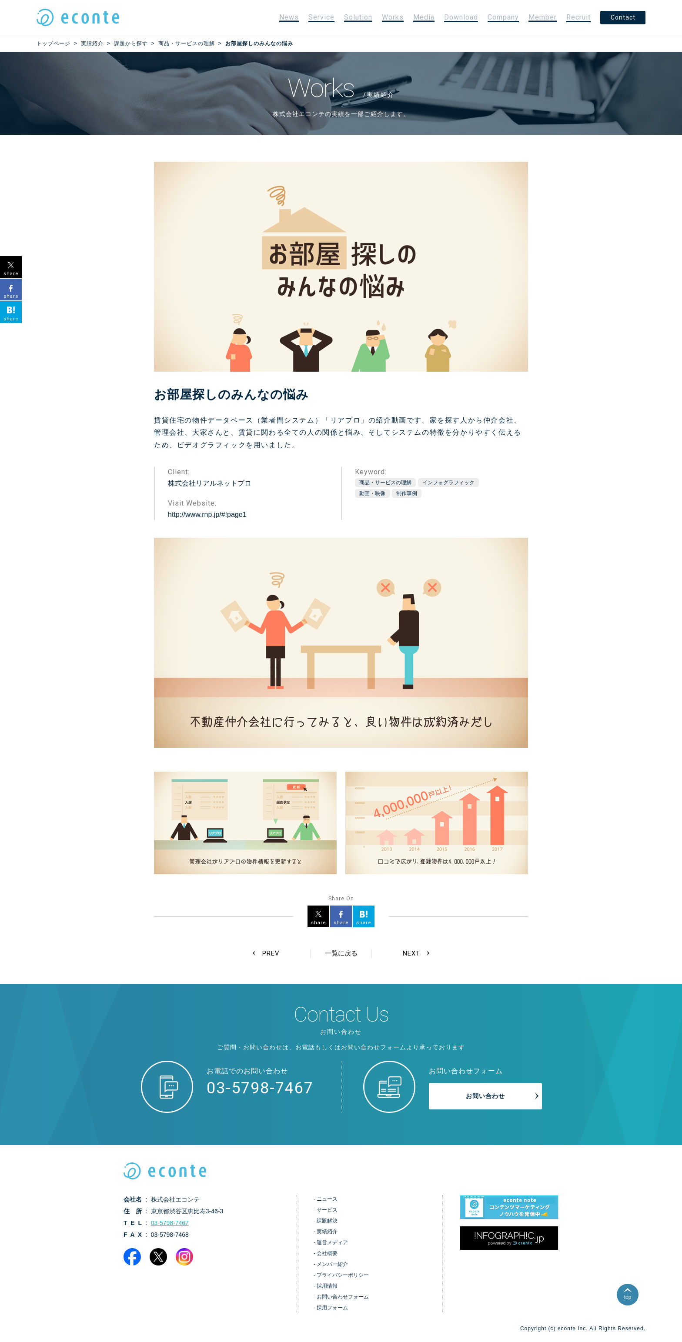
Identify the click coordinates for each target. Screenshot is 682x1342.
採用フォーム (332, 1308)
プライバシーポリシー (343, 1276)
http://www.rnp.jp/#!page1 (207, 514)
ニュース (327, 1200)
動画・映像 (372, 493)
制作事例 (406, 493)
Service (321, 17)
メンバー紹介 (332, 1265)
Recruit (578, 17)
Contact (623, 17)
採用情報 (327, 1287)
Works (393, 17)
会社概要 (327, 1254)
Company (503, 17)
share (318, 923)
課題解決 (327, 1222)
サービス (327, 1211)
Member (542, 17)
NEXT (410, 953)
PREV (271, 953)
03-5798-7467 (260, 1088)
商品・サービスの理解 (385, 483)
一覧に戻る (341, 953)
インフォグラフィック (448, 483)
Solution (358, 17)
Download (461, 17)
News (289, 17)
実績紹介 (327, 1232)
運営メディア (332, 1243)
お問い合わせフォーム (343, 1298)
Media (424, 17)
